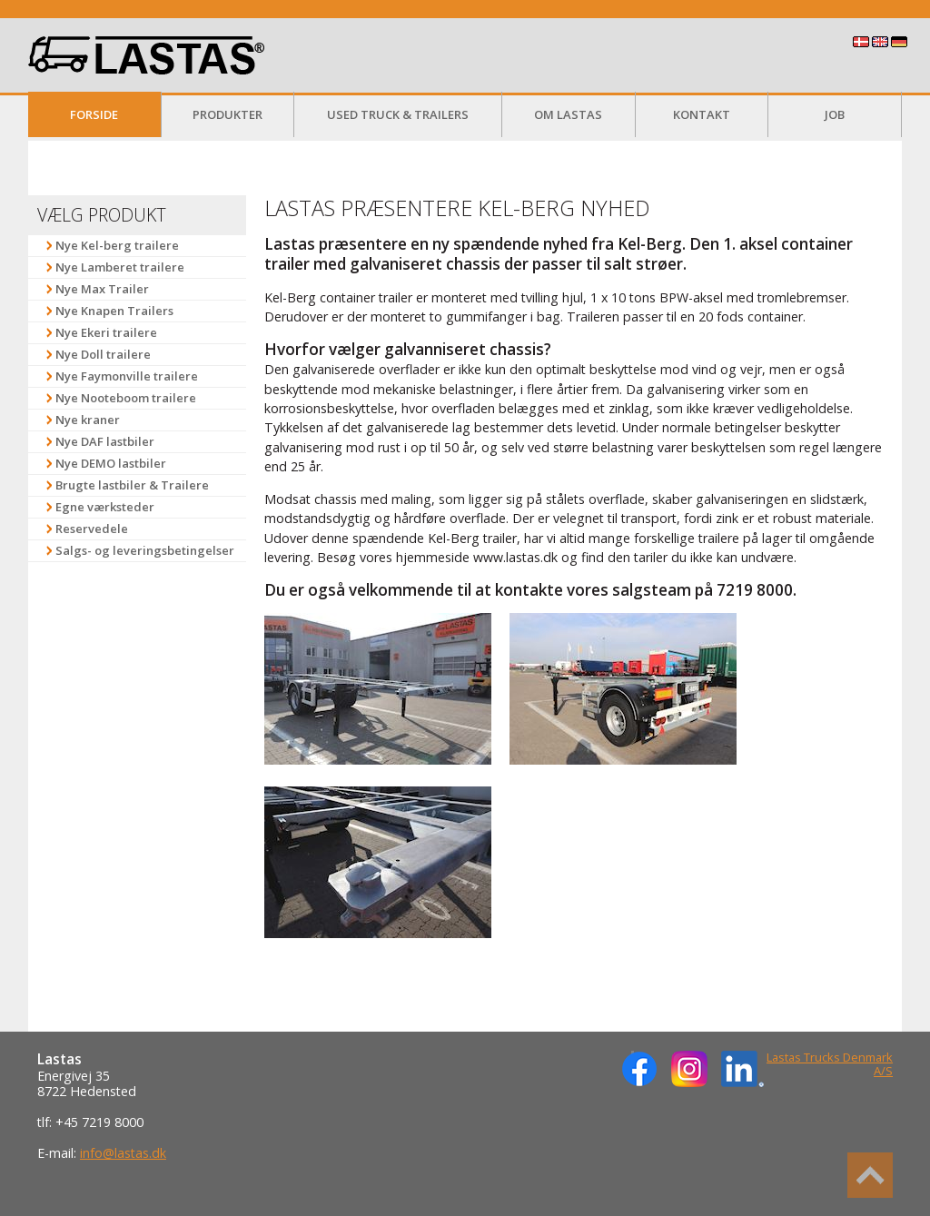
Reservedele (91, 528)
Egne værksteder (104, 507)
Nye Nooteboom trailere (125, 398)
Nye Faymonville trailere (126, 376)
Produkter (227, 114)
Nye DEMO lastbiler (110, 463)
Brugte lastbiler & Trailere (132, 485)
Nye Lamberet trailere (119, 267)
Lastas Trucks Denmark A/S (830, 1064)
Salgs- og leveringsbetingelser (144, 550)
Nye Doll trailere (103, 354)
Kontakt (701, 114)
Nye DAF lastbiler (104, 441)
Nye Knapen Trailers (114, 310)
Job (835, 114)
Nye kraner (87, 419)
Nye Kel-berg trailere (117, 245)
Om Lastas (568, 114)
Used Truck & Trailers (398, 114)
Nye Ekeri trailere (106, 332)
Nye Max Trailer (102, 289)
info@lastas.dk (123, 1153)
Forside (94, 114)
